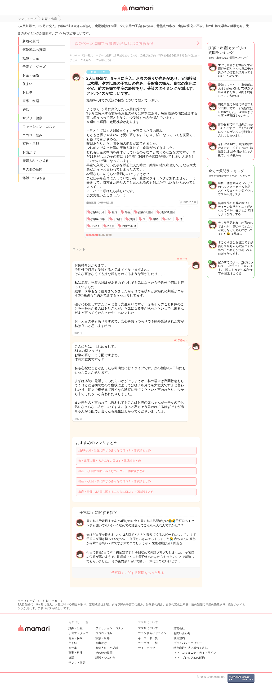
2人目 (111, 226)
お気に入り (189, 202)
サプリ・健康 (32, 118)
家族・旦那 (30, 144)
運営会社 (179, 628)
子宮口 (117, 219)
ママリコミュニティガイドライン (195, 652)
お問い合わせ (182, 633)
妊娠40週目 (98, 219)
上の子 (95, 226)
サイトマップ (146, 648)
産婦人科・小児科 (35, 161)
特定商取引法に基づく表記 (191, 648)
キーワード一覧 (148, 638)
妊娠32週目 (145, 212)
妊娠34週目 (168, 212)
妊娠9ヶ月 (97, 212)
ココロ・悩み (32, 135)
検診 (156, 219)
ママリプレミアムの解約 (189, 657)
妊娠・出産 (30, 58)
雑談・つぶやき (34, 178)
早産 (128, 212)
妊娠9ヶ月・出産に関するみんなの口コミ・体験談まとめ (114, 450)
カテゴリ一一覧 (148, 643)
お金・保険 (30, 75)
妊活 (25, 109)
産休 (114, 212)
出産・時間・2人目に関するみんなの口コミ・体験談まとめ (116, 491)
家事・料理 (30, 101)
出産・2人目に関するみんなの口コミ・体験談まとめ (111, 471)
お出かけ (29, 152)
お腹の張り (129, 226)
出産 (169, 219)
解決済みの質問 (34, 50)
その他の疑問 (32, 169)
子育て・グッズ (34, 67)
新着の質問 (30, 41)
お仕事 (27, 92)
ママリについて (148, 628)
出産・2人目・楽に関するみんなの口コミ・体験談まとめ (114, 481)
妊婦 (132, 219)
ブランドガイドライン (152, 633)
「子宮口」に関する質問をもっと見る (136, 573)
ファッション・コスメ (39, 126)
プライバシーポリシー (188, 643)
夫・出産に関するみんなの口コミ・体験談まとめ (109, 460)
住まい (27, 84)
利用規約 (179, 638)
